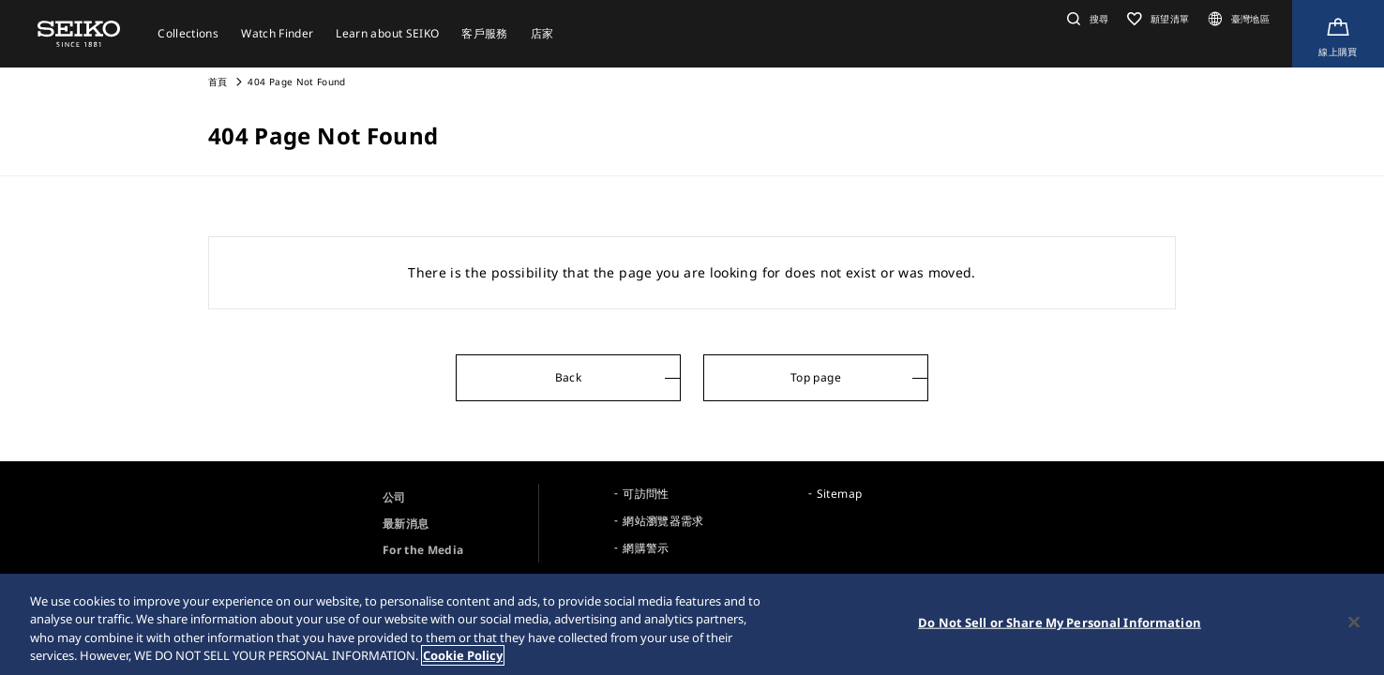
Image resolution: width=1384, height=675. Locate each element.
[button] (1085, 19)
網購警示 (646, 548)
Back (568, 377)
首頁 (218, 81)
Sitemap (839, 494)
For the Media (423, 550)
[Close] (1354, 622)
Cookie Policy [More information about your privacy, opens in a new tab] (463, 656)
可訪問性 (646, 494)
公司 (394, 497)
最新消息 (406, 524)
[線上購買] (1338, 34)
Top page (815, 377)
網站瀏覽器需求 (663, 521)
